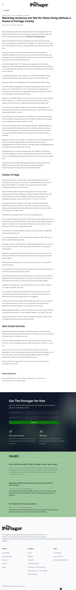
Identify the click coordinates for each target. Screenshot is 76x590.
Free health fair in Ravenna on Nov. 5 (23, 504)
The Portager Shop (33, 563)
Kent (9, 15)
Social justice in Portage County (37, 567)
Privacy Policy (57, 553)
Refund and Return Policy (61, 560)
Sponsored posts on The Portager (37, 570)
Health (4, 15)
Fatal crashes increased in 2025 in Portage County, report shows (33, 464)
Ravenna (27, 15)
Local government (17, 15)
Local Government (7, 556)
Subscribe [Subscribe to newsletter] (34, 422)
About (29, 553)
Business (4, 560)
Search (7, 10)
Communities (6, 553)
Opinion (4, 563)
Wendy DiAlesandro (18, 25)
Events (4, 567)
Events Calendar (32, 574)
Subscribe (30, 560)
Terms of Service (58, 556)
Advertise (30, 556)
